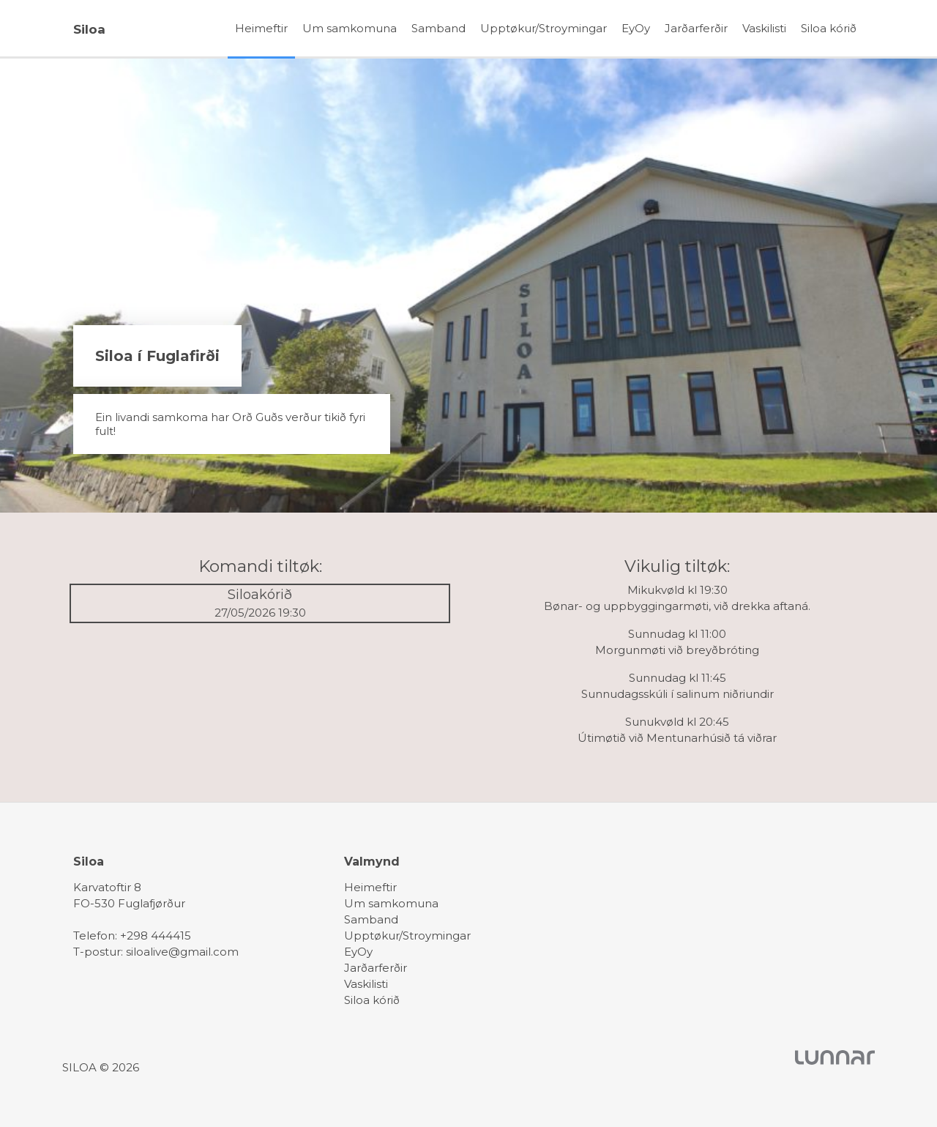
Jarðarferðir (696, 28)
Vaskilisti (764, 28)
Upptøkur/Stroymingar (543, 28)
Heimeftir (261, 28)
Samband (438, 28)
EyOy (635, 28)
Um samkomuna (349, 28)
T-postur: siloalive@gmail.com (156, 952)
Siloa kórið (828, 28)
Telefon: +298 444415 (132, 935)
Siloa (89, 29)
